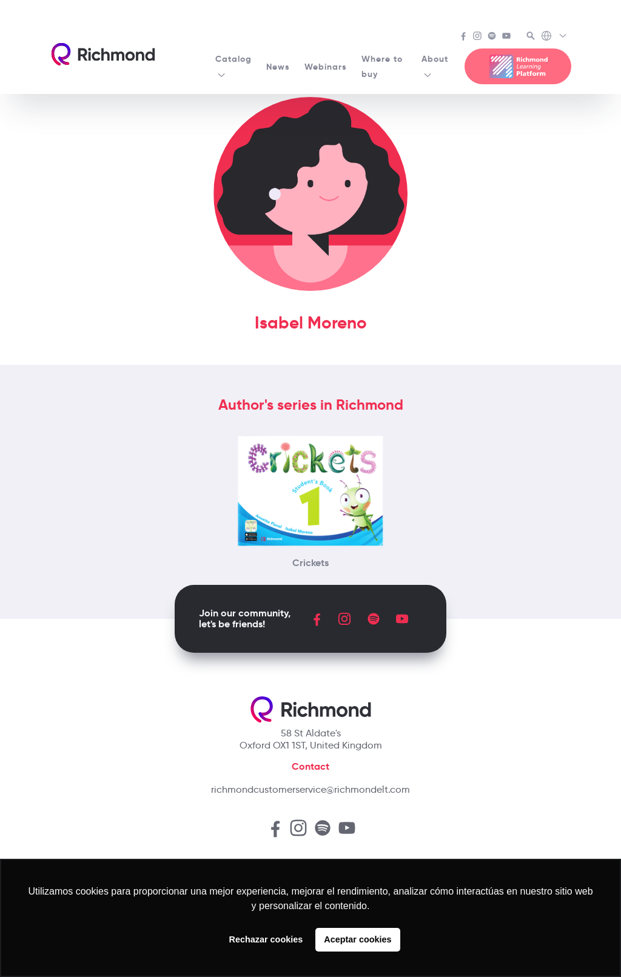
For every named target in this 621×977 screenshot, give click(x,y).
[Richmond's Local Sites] (554, 37)
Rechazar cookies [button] (266, 939)
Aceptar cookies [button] (357, 939)
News (278, 66)
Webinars (325, 66)
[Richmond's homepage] (103, 54)
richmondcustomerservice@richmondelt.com (310, 789)
